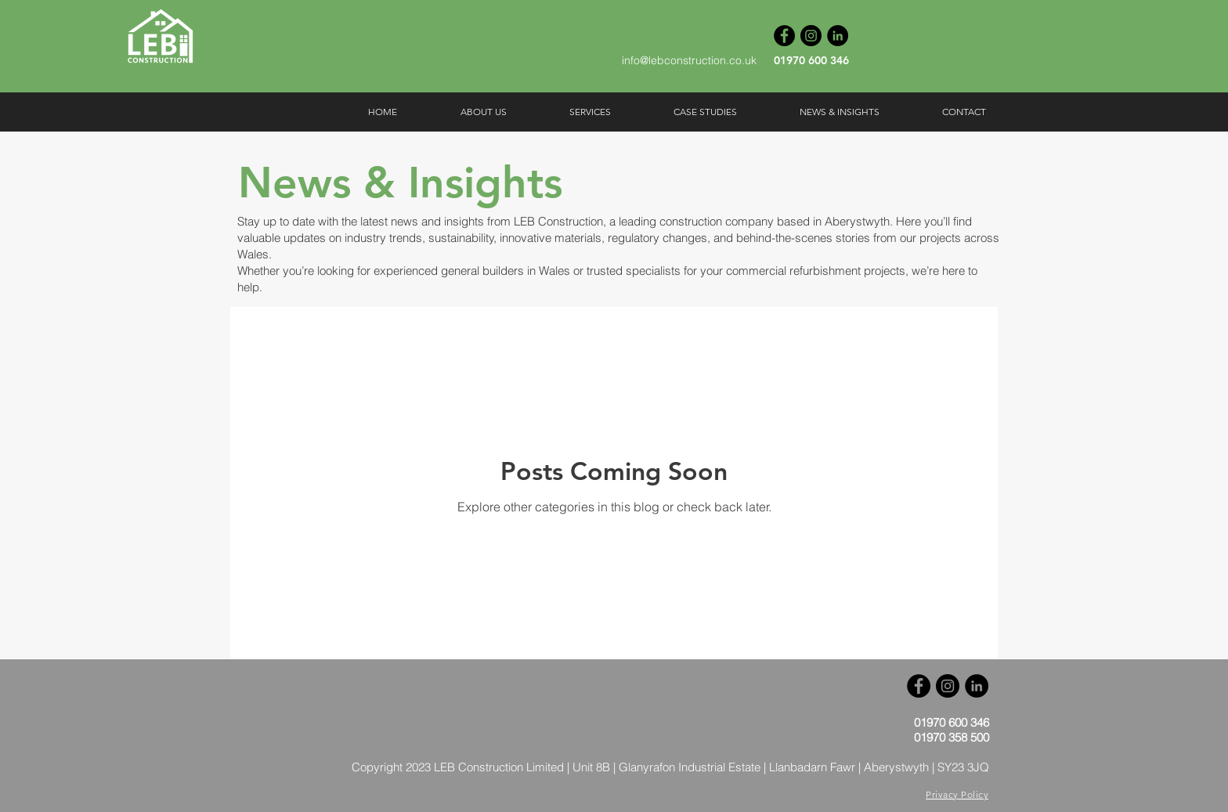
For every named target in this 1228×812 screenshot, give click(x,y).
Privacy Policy (957, 794)
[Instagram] (811, 35)
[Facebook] (784, 35)
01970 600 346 (811, 60)
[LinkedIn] (837, 35)
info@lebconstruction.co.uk (689, 60)
